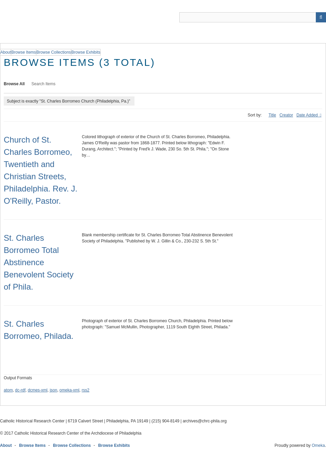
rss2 (85, 390)
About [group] (5, 52)
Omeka (318, 445)
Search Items (44, 83)
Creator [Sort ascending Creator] (286, 115)
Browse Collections (72, 445)
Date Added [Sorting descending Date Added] (307, 115)
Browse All (14, 83)
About (6, 445)
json (53, 390)
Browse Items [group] (23, 52)
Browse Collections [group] (53, 52)
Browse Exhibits (114, 445)
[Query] (252, 17)
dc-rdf (20, 390)
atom (8, 390)
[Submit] (321, 17)
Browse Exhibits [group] (85, 52)
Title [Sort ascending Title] (272, 115)
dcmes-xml (38, 390)
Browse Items (32, 445)
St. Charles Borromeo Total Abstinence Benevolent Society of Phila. (38, 262)
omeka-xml (69, 390)
